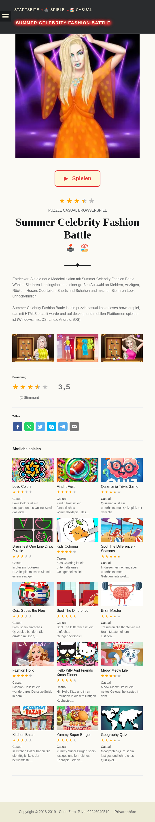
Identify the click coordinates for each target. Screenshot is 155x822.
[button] (5, 16)
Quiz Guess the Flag (28, 610)
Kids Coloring (67, 546)
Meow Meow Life (114, 670)
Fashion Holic (23, 670)
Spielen (77, 178)
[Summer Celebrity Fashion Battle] (77, 96)
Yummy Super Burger (74, 735)
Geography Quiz (114, 735)
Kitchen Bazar (23, 735)
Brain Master (111, 610)
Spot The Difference (72, 610)
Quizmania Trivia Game (119, 486)
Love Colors (21, 486)
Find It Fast (65, 486)
